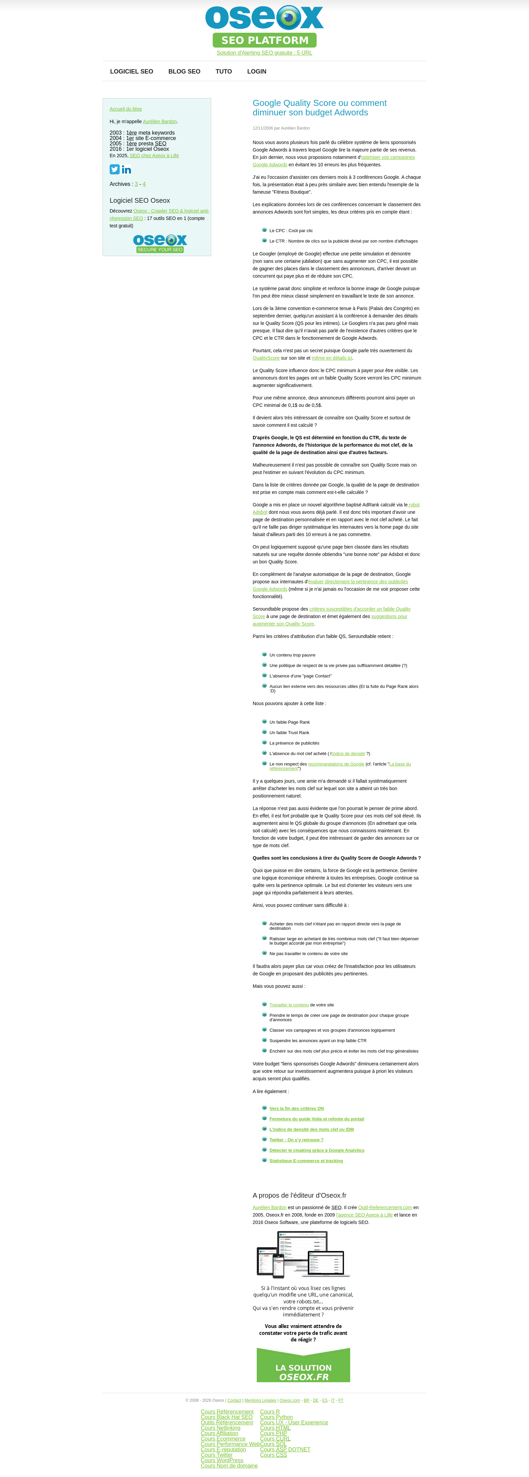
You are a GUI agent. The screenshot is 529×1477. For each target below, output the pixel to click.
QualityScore (266, 358)
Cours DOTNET (285, 1449)
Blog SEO (184, 71)
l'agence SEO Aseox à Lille (364, 1215)
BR (306, 1400)
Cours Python (276, 1417)
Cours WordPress (222, 1460)
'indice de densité (348, 753)
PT (340, 1400)
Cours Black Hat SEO (227, 1417)
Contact (234, 1400)
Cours (275, 1428)
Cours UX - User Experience (294, 1422)
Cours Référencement (227, 1412)
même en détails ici (332, 358)
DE (316, 1400)
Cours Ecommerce (223, 1439)
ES (325, 1400)
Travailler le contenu (289, 1004)
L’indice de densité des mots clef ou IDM (312, 1129)
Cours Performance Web (230, 1444)
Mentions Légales (260, 1400)
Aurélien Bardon (269, 1207)
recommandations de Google (336, 764)
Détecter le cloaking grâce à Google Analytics (317, 1150)
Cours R (270, 1412)
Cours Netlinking (220, 1428)
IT (333, 1400)
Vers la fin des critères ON (297, 1108)
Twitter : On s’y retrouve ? (297, 1139)
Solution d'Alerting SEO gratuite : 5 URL (264, 53)
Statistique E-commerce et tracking (306, 1160)
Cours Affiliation (219, 1433)
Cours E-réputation (223, 1449)
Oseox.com (290, 1400)
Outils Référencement (227, 1422)
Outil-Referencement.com (385, 1207)
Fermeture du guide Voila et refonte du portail (317, 1118)
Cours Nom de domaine (229, 1466)
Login (257, 71)
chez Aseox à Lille (154, 155)
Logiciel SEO (132, 71)
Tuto (224, 71)
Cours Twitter (216, 1455)
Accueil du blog (126, 109)
